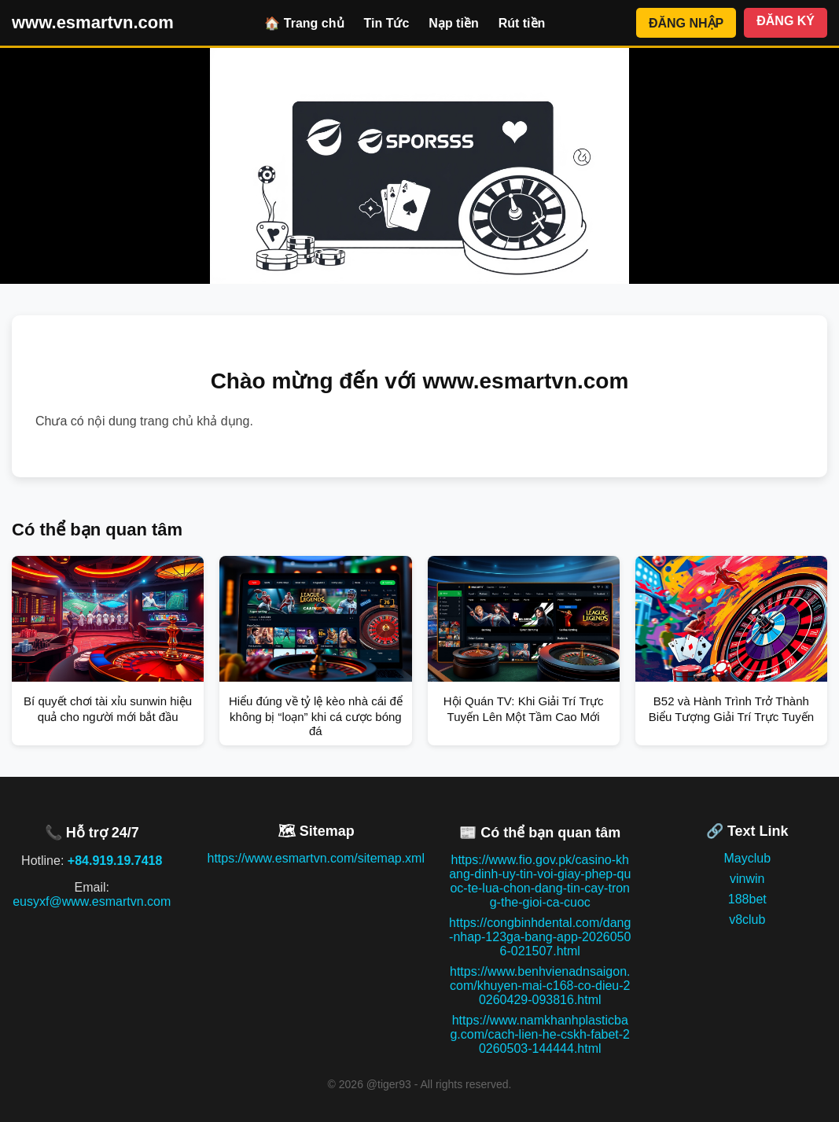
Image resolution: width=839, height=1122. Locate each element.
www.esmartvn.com (93, 22)
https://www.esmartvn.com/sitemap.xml (316, 858)
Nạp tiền (453, 23)
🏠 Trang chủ (304, 23)
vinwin (747, 878)
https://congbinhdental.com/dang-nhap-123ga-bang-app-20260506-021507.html (540, 937)
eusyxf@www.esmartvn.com (92, 901)
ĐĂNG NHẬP (686, 23)
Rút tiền (522, 23)
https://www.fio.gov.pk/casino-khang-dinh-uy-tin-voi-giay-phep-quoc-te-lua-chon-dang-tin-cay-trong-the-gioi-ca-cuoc (540, 881)
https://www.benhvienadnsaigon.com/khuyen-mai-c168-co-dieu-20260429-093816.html (540, 985)
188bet (747, 899)
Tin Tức (387, 23)
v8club (747, 919)
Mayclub (747, 858)
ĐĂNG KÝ (785, 21)
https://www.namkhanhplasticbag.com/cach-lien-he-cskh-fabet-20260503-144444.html (540, 1034)
